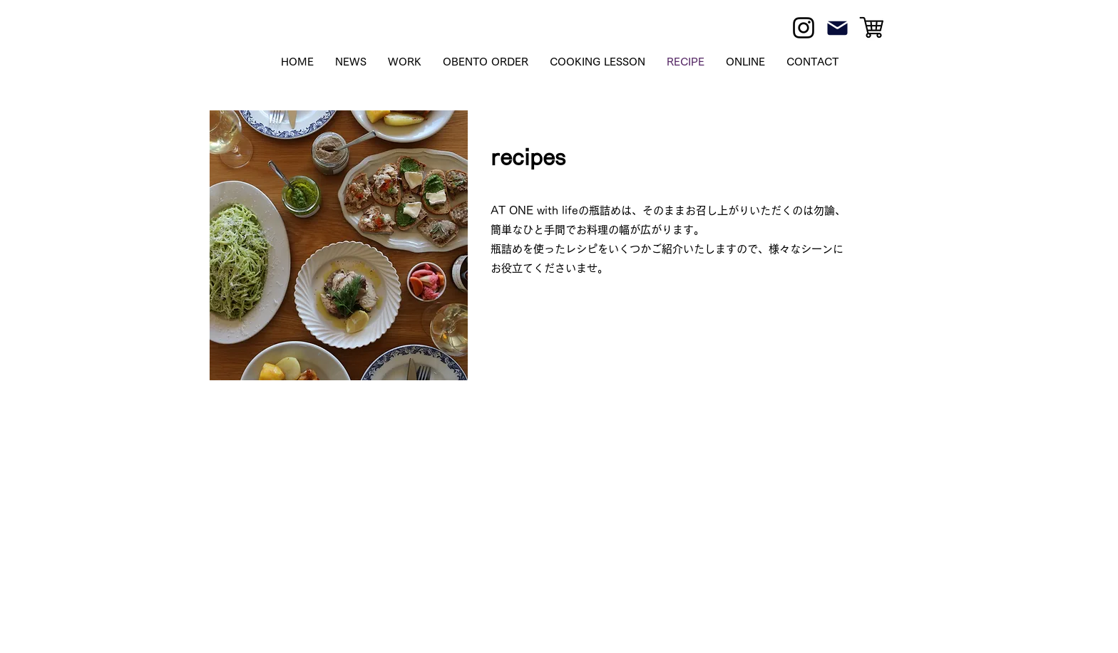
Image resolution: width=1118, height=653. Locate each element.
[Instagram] (803, 28)
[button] (745, 61)
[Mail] (837, 27)
